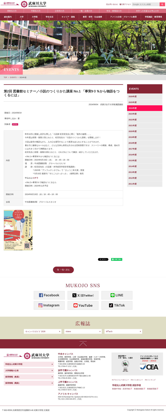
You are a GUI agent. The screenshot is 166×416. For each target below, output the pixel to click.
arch (109, 331)
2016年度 (133, 155)
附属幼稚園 (138, 389)
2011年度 (133, 184)
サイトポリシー (137, 380)
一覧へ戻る (65, 270)
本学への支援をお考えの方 (147, 11)
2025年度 (133, 102)
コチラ (35, 178)
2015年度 (133, 160)
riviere (68, 331)
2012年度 (133, 178)
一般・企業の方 (85, 11)
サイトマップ (150, 380)
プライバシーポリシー (121, 380)
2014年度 (133, 166)
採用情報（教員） (12, 377)
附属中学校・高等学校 (121, 389)
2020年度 (133, 131)
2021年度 (133, 125)
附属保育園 (151, 389)
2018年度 (133, 143)
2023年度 (133, 114)
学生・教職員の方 (114, 11)
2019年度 (133, 137)
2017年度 (133, 149)
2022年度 (133, 120)
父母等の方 (59, 11)
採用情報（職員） (12, 383)
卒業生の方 (36, 11)
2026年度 (133, 96)
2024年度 (133, 108)
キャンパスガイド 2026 (35, 331)
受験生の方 (12, 11)
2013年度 (133, 172)
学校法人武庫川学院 (13, 364)
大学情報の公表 (12, 370)
